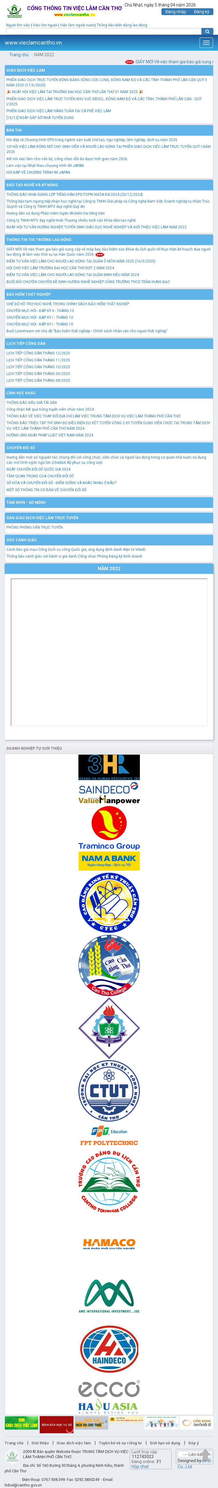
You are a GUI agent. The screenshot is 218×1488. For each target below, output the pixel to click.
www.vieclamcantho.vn (33, 42)
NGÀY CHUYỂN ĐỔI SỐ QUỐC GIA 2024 (38, 469)
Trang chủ (19, 54)
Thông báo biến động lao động (122, 25)
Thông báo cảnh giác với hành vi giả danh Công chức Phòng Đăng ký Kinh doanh (74, 556)
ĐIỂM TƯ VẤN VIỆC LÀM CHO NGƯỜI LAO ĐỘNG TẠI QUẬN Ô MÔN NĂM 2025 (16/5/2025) (81, 261)
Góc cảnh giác (21, 540)
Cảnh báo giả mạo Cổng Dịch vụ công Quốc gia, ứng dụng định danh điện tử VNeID (76, 549)
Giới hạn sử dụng (165, 1443)
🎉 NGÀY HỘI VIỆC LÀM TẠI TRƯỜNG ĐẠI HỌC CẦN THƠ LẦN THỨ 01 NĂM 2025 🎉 (74, 92)
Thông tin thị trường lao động (38, 240)
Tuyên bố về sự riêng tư (120, 1443)
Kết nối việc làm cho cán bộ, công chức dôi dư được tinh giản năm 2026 (66, 159)
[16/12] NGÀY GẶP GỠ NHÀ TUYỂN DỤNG (40, 118)
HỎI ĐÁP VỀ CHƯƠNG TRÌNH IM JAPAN (38, 172)
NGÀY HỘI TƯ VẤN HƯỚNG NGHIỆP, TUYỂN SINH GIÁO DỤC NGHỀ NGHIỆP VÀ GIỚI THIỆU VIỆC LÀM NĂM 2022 (96, 227)
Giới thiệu (40, 1443)
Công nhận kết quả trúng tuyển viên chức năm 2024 (50, 409)
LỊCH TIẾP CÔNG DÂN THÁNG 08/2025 (38, 380)
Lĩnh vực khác (21, 393)
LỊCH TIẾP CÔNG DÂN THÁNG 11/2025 (38, 360)
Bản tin (14, 130)
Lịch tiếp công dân (26, 343)
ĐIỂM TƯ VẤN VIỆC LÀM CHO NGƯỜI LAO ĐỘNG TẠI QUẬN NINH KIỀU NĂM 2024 (72, 275)
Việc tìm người (45, 25)
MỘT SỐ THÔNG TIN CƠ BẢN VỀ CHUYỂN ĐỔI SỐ (46, 490)
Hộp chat (140, 1466)
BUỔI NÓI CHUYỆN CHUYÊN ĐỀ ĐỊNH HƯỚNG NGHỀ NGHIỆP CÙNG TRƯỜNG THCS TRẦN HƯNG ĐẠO (88, 282)
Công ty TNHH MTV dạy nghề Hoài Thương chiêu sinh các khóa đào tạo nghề (71, 220)
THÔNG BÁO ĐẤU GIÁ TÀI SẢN (31, 403)
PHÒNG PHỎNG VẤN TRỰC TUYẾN (34, 527)
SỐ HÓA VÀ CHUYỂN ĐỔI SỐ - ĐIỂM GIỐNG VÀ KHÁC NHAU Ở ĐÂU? (61, 483)
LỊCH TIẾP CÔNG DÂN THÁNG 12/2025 (38, 353)
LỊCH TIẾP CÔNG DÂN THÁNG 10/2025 (38, 367)
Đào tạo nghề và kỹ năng (32, 185)
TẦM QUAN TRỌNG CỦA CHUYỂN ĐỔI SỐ (40, 476)
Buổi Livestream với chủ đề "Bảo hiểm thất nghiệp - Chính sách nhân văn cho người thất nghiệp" (87, 331)
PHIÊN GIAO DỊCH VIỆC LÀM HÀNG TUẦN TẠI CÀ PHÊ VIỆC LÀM (58, 111)
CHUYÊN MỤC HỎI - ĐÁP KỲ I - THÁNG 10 (39, 317)
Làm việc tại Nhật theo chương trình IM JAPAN (45, 166)
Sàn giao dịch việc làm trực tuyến (42, 518)
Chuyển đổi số (20, 448)
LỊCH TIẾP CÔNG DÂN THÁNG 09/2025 (38, 374)
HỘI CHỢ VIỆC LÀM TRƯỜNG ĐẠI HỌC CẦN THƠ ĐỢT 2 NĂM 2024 (60, 268)
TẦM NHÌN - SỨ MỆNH (26, 502)
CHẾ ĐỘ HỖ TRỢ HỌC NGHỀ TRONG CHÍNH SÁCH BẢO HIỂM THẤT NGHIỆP (67, 304)
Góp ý (193, 1443)
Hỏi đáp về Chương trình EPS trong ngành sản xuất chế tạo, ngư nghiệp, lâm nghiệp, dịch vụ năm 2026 (91, 140)
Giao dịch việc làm (25, 70)
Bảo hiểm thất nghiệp (28, 294)
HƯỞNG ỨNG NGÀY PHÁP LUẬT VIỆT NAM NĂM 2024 (49, 435)
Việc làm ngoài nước (77, 25)
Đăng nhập (175, 11)
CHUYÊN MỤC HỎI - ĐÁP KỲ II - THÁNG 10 (40, 311)
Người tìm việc (18, 25)
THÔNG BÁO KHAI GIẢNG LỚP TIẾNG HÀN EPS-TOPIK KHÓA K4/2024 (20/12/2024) (74, 194)
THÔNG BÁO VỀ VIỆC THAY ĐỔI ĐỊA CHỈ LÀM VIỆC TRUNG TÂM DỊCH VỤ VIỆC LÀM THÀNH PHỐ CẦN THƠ (93, 416)
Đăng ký (201, 11)
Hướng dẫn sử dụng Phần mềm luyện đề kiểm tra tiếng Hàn (55, 213)
